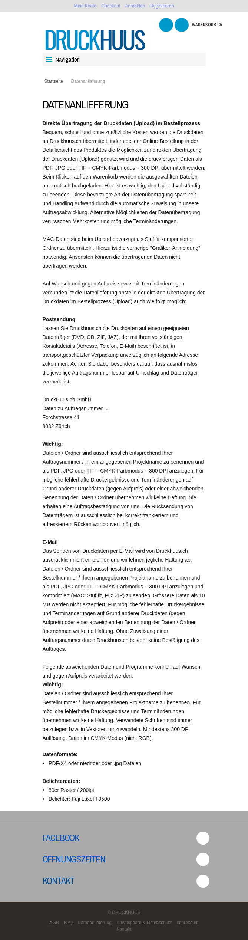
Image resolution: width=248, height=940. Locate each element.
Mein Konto (85, 6)
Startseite (53, 81)
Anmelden (135, 6)
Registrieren (162, 6)
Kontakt (59, 881)
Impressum (187, 922)
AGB (54, 922)
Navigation (68, 59)
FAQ (68, 922)
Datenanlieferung (94, 922)
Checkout (110, 6)
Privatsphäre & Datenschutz (144, 922)
